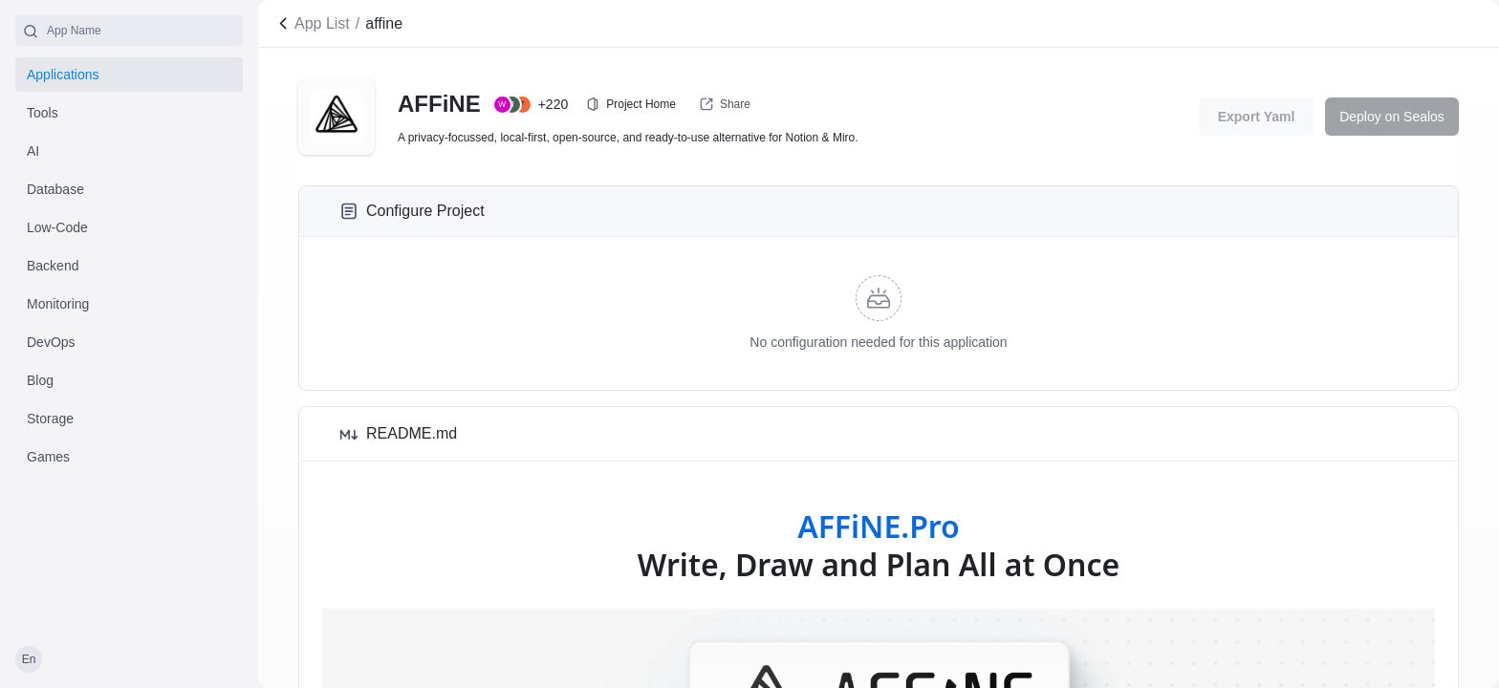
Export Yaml (1256, 116)
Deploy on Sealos (1392, 116)
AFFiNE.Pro (878, 526)
